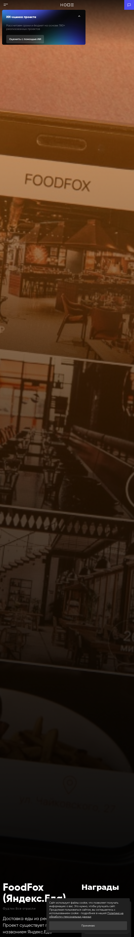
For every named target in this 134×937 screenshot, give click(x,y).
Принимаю (88, 925)
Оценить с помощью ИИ (25, 39)
